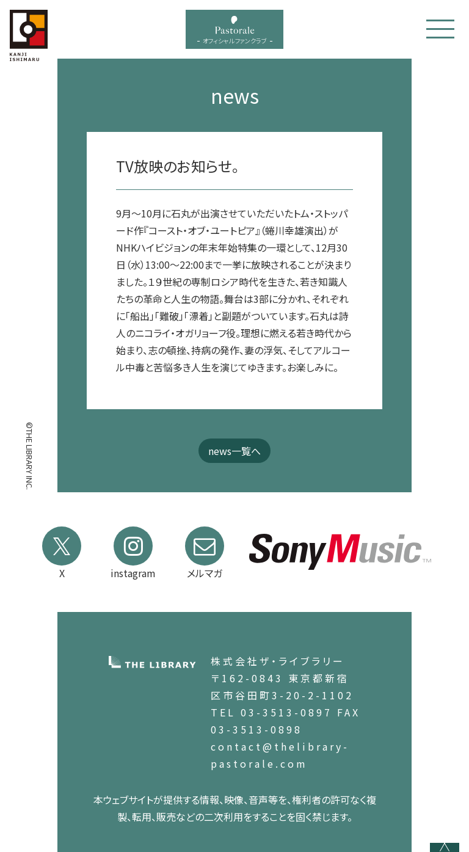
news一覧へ (234, 450)
